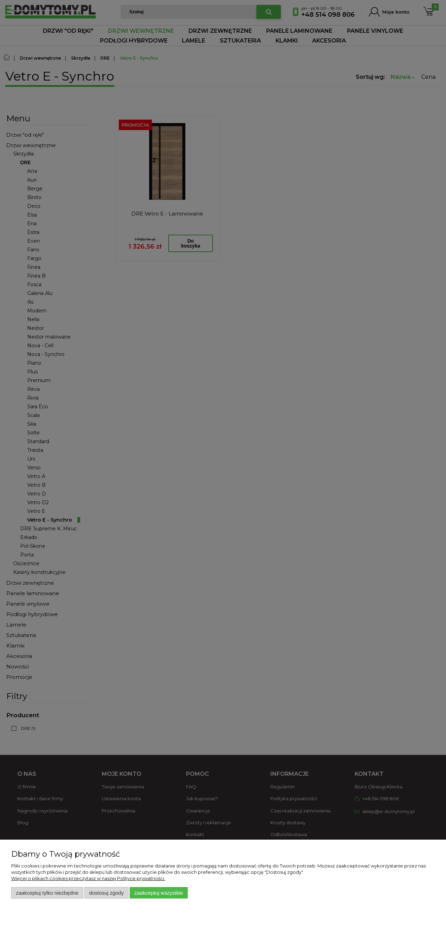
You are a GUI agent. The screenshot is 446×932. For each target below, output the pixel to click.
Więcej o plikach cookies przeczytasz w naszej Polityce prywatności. (88, 878)
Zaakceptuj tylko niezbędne (47, 893)
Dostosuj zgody (106, 893)
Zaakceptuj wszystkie (158, 893)
